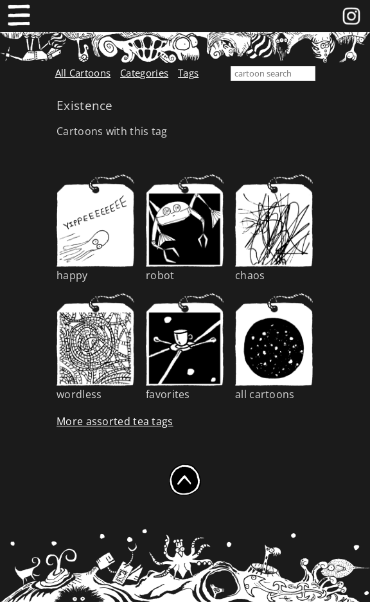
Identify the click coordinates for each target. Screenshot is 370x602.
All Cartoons (83, 72)
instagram (351, 13)
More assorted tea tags (115, 421)
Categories (144, 72)
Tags (188, 72)
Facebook (330, 13)
